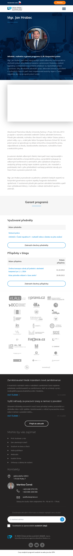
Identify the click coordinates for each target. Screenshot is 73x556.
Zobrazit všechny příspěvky (36, 284)
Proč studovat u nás (18, 438)
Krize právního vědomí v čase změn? (22, 275)
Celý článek (12, 395)
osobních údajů (41, 526)
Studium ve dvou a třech (20, 446)
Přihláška (60, 2)
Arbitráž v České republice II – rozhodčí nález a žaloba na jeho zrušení (35, 237)
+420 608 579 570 (30, 489)
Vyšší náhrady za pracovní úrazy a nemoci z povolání (34, 401)
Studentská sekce (12, 3)
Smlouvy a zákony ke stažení (21, 462)
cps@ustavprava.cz (30, 497)
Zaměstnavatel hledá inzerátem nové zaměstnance (34, 380)
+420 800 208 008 (30, 492)
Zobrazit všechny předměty (36, 245)
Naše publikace (17, 450)
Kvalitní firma (16, 458)
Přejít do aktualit (36, 423)
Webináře (14, 454)
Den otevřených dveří (19, 442)
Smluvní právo (14, 233)
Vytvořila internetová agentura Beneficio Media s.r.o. (32, 538)
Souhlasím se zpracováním (29, 526)
